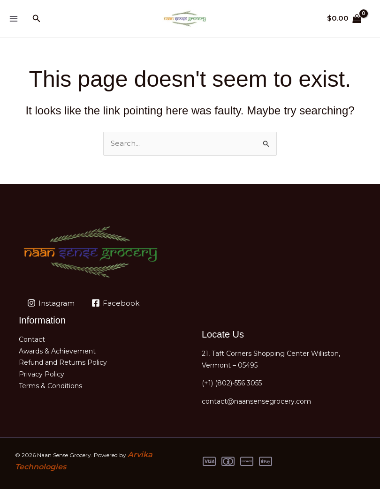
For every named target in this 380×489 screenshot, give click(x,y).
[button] (36, 19)
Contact (32, 339)
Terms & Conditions (50, 386)
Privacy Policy (41, 374)
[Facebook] (115, 303)
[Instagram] (50, 303)
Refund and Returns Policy (63, 362)
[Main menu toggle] (13, 18)
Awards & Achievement (57, 351)
